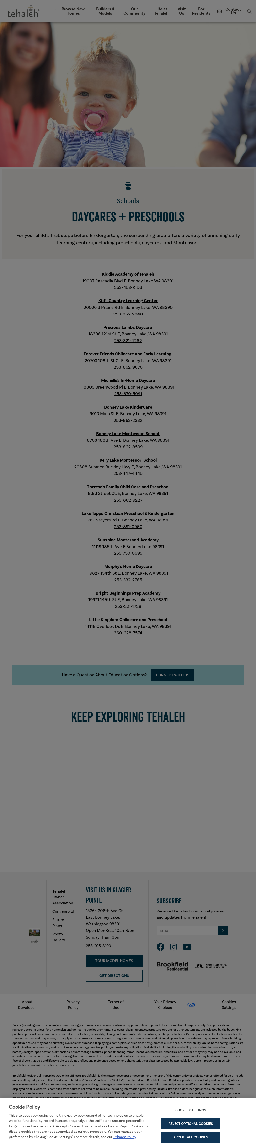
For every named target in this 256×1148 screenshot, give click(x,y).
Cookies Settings (190, 1112)
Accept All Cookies (190, 1139)
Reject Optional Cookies (190, 1125)
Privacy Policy (124, 1139)
